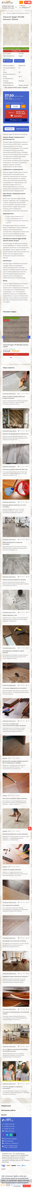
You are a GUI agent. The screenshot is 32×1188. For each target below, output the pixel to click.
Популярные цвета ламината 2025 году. (15, 469)
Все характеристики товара (16, 87)
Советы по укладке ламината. (12, 869)
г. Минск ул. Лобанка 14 (11, 1143)
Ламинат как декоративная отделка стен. (16, 434)
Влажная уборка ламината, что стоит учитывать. (14, 506)
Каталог (16, 1115)
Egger (21, 56)
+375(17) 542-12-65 (9, 1128)
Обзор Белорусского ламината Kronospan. (12, 543)
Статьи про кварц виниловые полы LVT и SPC (10, 685)
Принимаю (27, 1186)
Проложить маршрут (10, 1138)
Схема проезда (8, 1141)
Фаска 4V (22, 65)
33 (19, 72)
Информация (16, 1106)
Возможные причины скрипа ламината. (15, 834)
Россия (21, 81)
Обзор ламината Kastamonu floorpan (14, 579)
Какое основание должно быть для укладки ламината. (14, 397)
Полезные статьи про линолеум (10, 1009)
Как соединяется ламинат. (11, 905)
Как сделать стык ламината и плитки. (14, 941)
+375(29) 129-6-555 (8, 6)
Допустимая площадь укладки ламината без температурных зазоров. (15, 762)
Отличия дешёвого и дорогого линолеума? (12, 1087)
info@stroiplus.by (9, 1131)
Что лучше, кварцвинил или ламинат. (14, 688)
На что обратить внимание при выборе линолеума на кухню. (15, 1050)
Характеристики (22, 129)
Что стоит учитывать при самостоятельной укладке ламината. (14, 724)
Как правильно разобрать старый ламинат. (13, 651)
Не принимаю (17, 1186)
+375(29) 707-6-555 (8, 8)
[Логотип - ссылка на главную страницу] (8, 1120)
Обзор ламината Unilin (10, 615)
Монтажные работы (16, 1110)
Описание (9, 129)
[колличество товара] (15, 106)
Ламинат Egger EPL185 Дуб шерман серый (15, 345)
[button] (3, 337)
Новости (5, 758)
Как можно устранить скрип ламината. (15, 798)
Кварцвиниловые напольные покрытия (15, 976)
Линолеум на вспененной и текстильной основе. (16, 1013)
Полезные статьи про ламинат (10, 393)
